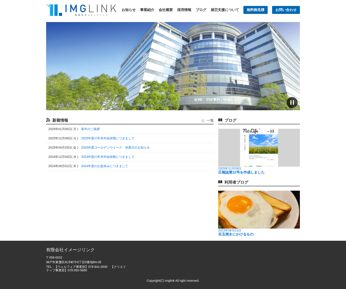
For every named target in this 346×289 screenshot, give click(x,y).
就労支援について (225, 10)
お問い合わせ (286, 10)
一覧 (207, 121)
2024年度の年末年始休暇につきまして (107, 156)
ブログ (201, 10)
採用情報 (184, 10)
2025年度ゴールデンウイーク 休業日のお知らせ (115, 147)
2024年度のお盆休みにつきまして (104, 166)
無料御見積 (255, 10)
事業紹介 (147, 10)
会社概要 (166, 10)
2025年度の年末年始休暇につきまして (107, 138)
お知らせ (129, 10)
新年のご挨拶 (90, 129)
